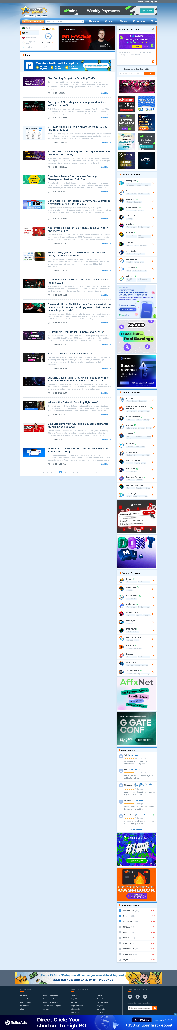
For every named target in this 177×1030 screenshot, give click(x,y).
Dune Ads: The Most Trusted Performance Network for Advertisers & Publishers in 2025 (79, 202)
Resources (139, 21)
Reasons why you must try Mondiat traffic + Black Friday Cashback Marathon (77, 254)
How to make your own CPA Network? (70, 353)
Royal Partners (77, 999)
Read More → (106, 93)
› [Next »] (96, 472)
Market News (25, 1002)
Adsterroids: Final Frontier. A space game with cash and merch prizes (78, 229)
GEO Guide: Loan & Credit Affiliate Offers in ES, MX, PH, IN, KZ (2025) (77, 128)
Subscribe (150, 73)
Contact (46, 1009)
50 (87, 472)
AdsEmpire (75, 1012)
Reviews (94, 21)
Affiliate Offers (26, 999)
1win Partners (102, 1002)
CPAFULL (100, 995)
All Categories (32, 21)
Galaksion (75, 995)
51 (92, 472)
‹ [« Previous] (43, 472)
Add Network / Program (146, 2)
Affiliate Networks (50, 995)
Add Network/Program (52, 1005)
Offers (109, 21)
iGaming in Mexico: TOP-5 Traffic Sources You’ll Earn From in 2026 (78, 281)
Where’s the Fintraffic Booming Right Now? (73, 402)
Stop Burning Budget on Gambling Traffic (72, 78)
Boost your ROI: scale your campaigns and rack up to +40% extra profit (78, 103)
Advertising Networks (51, 999)
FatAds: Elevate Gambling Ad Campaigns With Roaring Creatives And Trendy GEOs (79, 153)
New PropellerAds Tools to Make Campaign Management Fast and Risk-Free (73, 177)
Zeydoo (100, 1005)
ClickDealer (75, 1009)
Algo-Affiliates (77, 1005)
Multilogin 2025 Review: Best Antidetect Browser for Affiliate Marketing (78, 450)
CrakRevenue (102, 1012)
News (123, 21)
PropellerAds (102, 999)
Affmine (74, 1002)
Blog (154, 21)
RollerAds (101, 1009)
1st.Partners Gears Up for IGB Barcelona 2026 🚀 (76, 332)
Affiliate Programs (50, 1002)
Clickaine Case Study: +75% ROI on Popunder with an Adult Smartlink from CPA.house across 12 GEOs (78, 379)
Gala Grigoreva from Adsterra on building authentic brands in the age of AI (78, 425)
